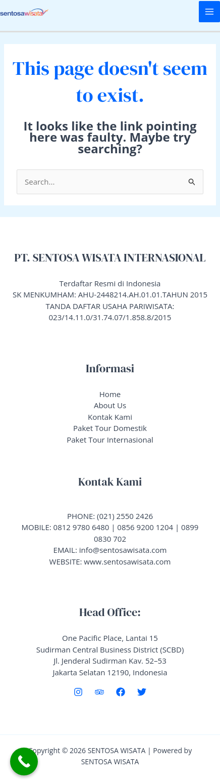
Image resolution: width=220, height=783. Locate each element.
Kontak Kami (110, 417)
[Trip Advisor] (99, 692)
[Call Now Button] (24, 761)
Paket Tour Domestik (110, 428)
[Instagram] (78, 692)
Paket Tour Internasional (110, 439)
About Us (110, 405)
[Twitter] (141, 692)
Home (110, 394)
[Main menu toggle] (210, 12)
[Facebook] (120, 692)
